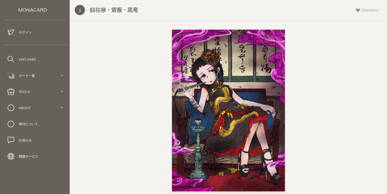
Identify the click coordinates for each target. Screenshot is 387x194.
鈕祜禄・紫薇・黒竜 (114, 9)
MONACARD (32, 10)
